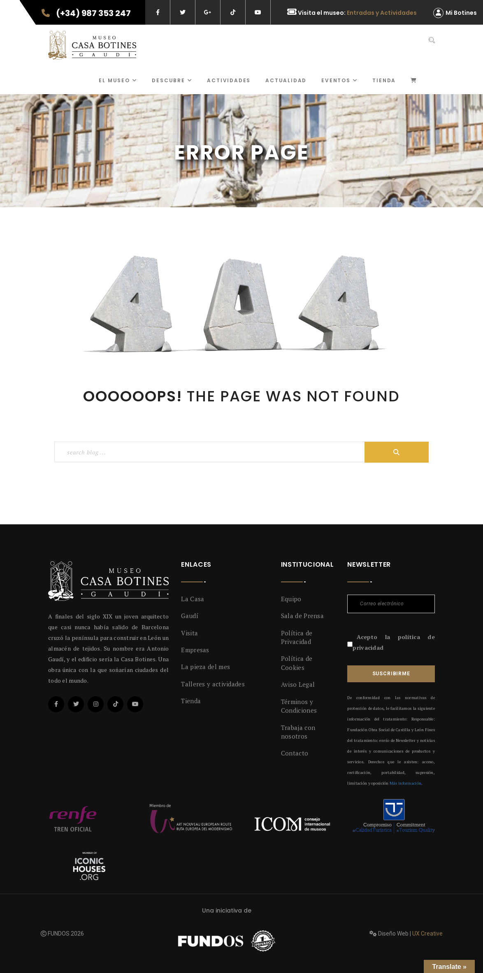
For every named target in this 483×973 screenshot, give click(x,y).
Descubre (172, 80)
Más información (405, 783)
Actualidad (286, 80)
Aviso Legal (298, 684)
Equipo (291, 599)
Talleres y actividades (213, 684)
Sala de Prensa (302, 616)
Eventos (339, 80)
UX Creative (427, 933)
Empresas (195, 650)
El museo (118, 80)
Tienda (384, 80)
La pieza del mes (205, 667)
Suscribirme (391, 673)
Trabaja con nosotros (298, 731)
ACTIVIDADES (229, 80)
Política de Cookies (296, 662)
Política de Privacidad (296, 637)
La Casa (192, 599)
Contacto (294, 753)
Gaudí (189, 616)
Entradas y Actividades (382, 13)
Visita (189, 633)
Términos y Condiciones (299, 705)
